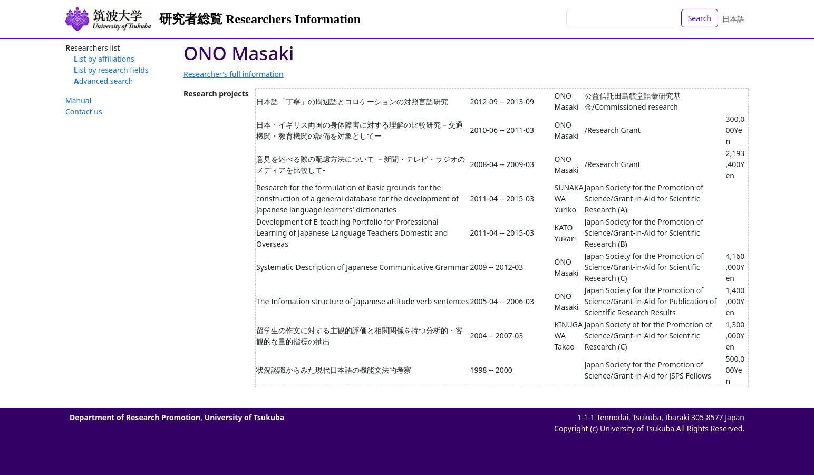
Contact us (83, 111)
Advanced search (103, 81)
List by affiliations (104, 59)
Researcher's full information (233, 74)
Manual (78, 100)
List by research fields (111, 70)
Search (699, 18)
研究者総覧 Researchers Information (260, 19)
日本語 (733, 19)
